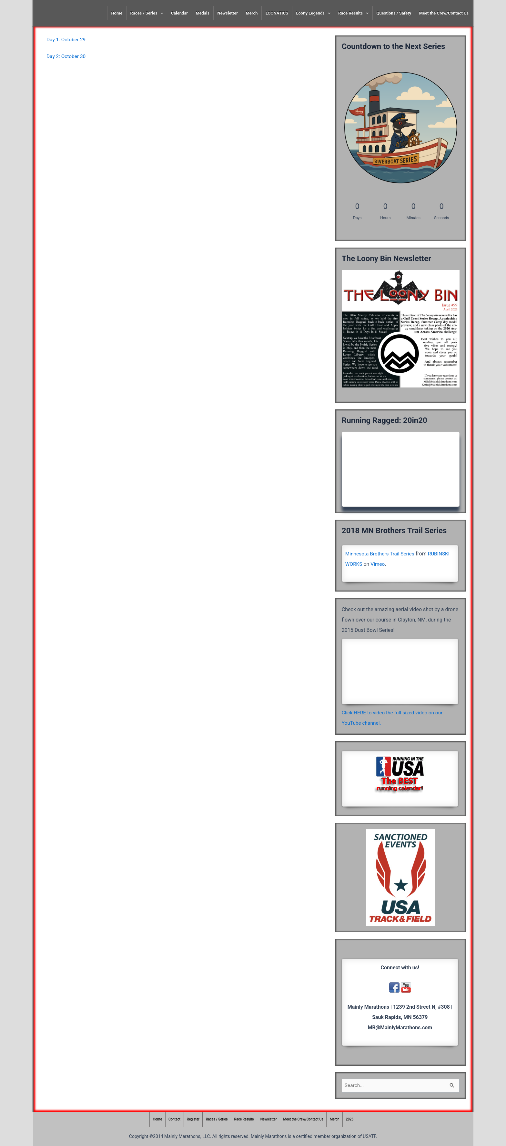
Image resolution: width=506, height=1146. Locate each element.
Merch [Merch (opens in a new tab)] (252, 13)
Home (116, 13)
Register (190, 1119)
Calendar (179, 13)
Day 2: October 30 (66, 56)
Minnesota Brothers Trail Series (381, 554)
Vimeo (378, 564)
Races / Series (146, 13)
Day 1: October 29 (66, 39)
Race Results (353, 13)
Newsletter (228, 13)
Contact (171, 1119)
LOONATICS (277, 13)
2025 (353, 1119)
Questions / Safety (393, 13)
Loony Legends (313, 13)
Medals (202, 13)
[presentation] (160, 13)
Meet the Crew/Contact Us (444, 13)
